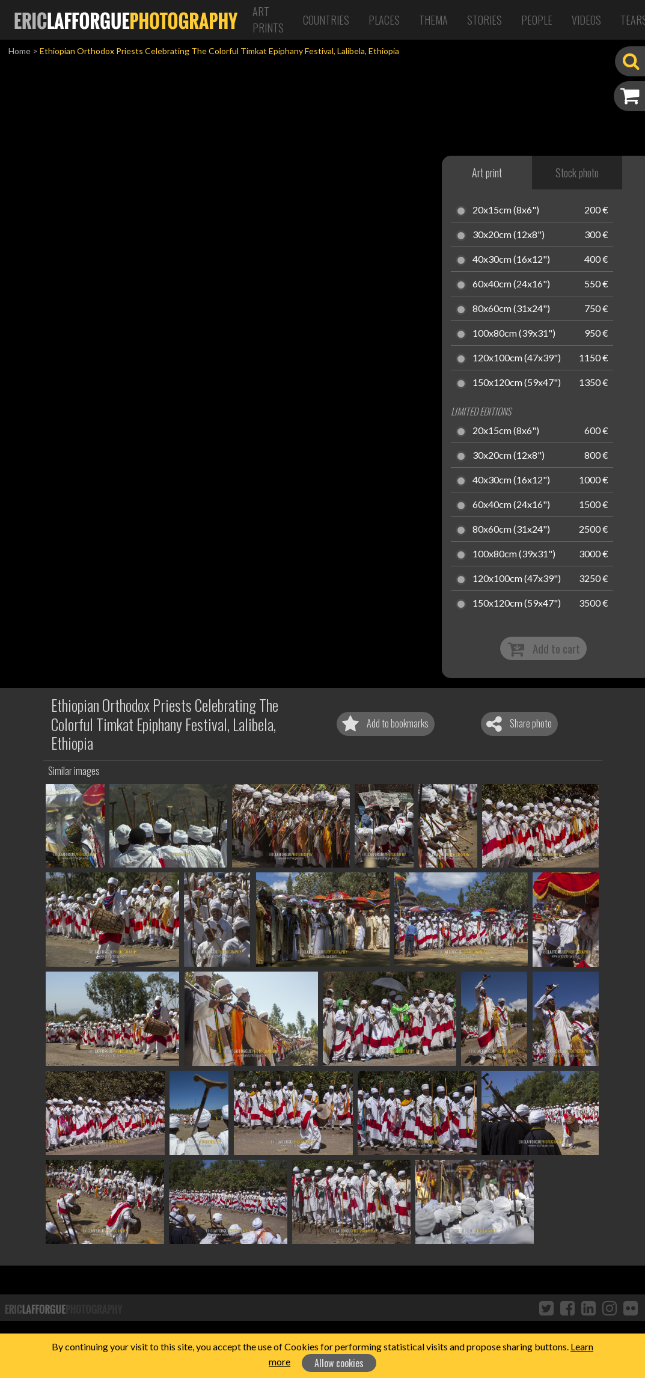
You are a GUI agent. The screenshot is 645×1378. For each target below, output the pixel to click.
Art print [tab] (487, 172)
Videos (586, 20)
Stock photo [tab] (577, 172)
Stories (484, 20)
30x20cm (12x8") (508, 235)
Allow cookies (339, 1363)
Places (384, 20)
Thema (433, 20)
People (536, 20)
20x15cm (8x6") (505, 210)
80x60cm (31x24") (511, 309)
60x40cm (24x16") (511, 284)
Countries (326, 20)
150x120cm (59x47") (516, 383)
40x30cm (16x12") (511, 260)
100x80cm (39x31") (513, 333)
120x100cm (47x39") (516, 358)
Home (19, 51)
